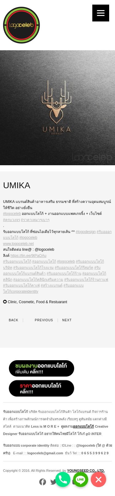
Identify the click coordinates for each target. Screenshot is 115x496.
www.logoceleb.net (18, 244)
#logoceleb (12, 214)
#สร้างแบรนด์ (52, 285)
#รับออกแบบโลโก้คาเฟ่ (21, 285)
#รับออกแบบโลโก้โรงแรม (33, 267)
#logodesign (86, 232)
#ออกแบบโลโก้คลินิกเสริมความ (38, 279)
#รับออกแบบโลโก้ (17, 261)
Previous (40, 320)
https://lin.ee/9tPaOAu (28, 256)
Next (70, 320)
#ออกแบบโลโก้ (44, 261)
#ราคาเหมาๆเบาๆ (35, 220)
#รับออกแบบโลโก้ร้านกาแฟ (86, 279)
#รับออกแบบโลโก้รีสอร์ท (74, 267)
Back (10, 320)
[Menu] (100, 13)
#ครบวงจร (11, 220)
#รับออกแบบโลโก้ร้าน (64, 273)
